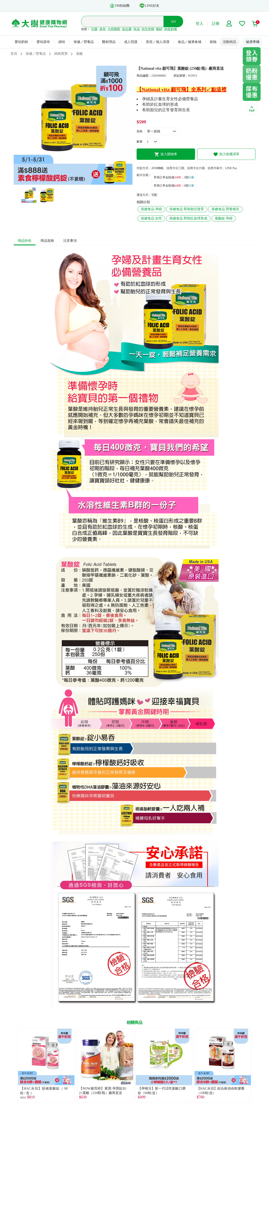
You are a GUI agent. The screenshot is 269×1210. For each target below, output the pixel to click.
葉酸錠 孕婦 (223, 218)
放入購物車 (165, 154)
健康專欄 (252, 42)
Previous (14, 1065)
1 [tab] (70, 182)
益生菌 (127, 29)
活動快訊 (229, 42)
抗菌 (94, 29)
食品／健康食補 (189, 42)
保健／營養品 (84, 42)
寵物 (213, 42)
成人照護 (130, 42)
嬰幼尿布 (43, 42)
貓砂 (159, 29)
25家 (191, 177)
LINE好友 (149, 5)
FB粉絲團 (119, 5)
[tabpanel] (73, 125)
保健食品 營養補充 (225, 209)
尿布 (102, 29)
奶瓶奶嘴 (170, 29)
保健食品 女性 (151, 218)
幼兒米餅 (148, 29)
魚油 (136, 29)
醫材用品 (109, 42)
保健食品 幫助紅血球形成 (188, 218)
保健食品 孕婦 (151, 209)
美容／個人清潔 (157, 42)
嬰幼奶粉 (21, 42)
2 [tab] (76, 182)
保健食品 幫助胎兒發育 (186, 209)
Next (255, 1065)
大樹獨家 (114, 29)
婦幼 (61, 42)
